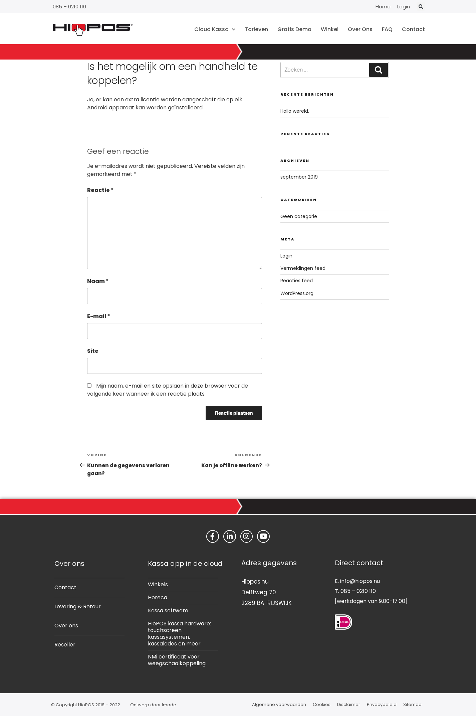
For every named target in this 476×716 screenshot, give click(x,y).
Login (403, 6)
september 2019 (299, 177)
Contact (413, 29)
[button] (421, 6)
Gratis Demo (294, 29)
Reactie (100, 190)
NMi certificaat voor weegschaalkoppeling (177, 660)
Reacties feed (296, 280)
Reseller (64, 644)
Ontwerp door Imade (153, 705)
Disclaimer (348, 704)
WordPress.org (296, 293)
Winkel (329, 29)
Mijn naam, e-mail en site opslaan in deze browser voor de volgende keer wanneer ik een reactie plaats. (167, 390)
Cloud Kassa (214, 29)
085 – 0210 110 (69, 6)
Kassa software (168, 610)
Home (383, 6)
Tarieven (256, 29)
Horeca (157, 597)
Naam (98, 281)
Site (92, 351)
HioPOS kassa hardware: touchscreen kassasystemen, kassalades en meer (179, 633)
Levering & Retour (77, 606)
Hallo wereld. (294, 111)
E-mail (98, 316)
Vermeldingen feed (302, 268)
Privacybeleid (382, 704)
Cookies (321, 704)
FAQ (387, 29)
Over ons (66, 625)
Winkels (158, 584)
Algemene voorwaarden (279, 704)
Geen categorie (298, 216)
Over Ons (360, 29)
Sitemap (412, 704)
